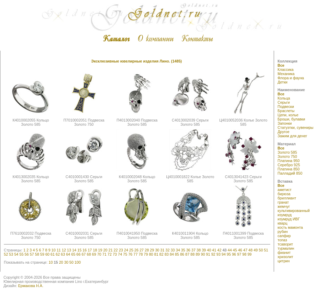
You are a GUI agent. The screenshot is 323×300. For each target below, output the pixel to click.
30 (157, 250)
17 (90, 250)
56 (26, 254)
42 (219, 250)
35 (183, 250)
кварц (282, 223)
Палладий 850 (290, 173)
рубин (283, 231)
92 (213, 254)
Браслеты (286, 111)
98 (244, 254)
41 (214, 250)
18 (95, 250)
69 (94, 254)
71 (104, 254)
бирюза (284, 194)
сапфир (284, 236)
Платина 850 (289, 169)
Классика (286, 69)
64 (68, 254)
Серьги (284, 102)
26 (136, 250)
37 (193, 250)
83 (167, 254)
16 (84, 250)
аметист (285, 190)
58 (37, 254)
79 (146, 254)
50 (261, 250)
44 (230, 250)
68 (89, 254)
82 (161, 254)
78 (141, 254)
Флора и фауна (291, 78)
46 (240, 250)
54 (16, 254)
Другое (283, 132)
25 (131, 250)
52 (6, 254)
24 (126, 250)
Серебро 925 (289, 165)
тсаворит (285, 244)
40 (209, 250)
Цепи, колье (288, 115)
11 (59, 250)
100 (77, 262)
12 (64, 250)
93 (218, 254)
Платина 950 (289, 161)
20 (105, 250)
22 (116, 250)
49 (255, 250)
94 (224, 254)
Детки (282, 82)
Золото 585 (287, 152)
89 (198, 254)
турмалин (286, 248)
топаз (282, 240)
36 (188, 250)
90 (203, 254)
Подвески (286, 106)
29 (152, 250)
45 (235, 250)
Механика (286, 74)
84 (172, 254)
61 (52, 254)
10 (53, 250)
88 (193, 254)
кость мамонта (290, 227)
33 (173, 250)
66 (79, 254)
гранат (283, 202)
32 (167, 250)
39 (204, 250)
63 (63, 254)
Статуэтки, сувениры (296, 127)
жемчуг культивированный (294, 208)
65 (73, 254)
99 (249, 254)
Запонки (285, 123)
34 (178, 250)
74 (120, 254)
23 (121, 250)
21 (110, 250)
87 (187, 254)
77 (136, 254)
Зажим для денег (292, 136)
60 (47, 254)
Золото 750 (287, 156)
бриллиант (287, 198)
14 (74, 250)
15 (79, 250)
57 (32, 254)
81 (156, 254)
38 (198, 250)
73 (115, 254)
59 (42, 254)
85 (177, 254)
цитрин (284, 261)
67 (83, 254)
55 (21, 254)
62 (58, 254)
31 (162, 250)
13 (69, 250)
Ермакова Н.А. (30, 286)
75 (125, 254)
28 (147, 250)
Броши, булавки (291, 119)
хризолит (285, 257)
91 (208, 254)
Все (281, 65)
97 (239, 254)
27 (141, 250)
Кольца (284, 98)
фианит (284, 252)
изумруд (285, 215)
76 (130, 254)
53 (11, 254)
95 (229, 254)
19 (100, 250)
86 (182, 254)
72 (110, 254)
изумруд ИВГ (289, 219)
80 (151, 254)
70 (99, 254)
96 (234, 254)
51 (266, 250)
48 (251, 250)
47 (245, 250)
